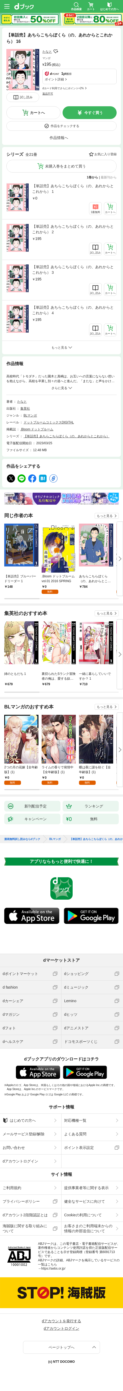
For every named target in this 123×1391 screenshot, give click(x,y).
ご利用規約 (12, 1188)
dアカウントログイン (20, 1161)
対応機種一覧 (75, 1120)
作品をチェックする (65, 126)
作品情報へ (59, 138)
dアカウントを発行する (61, 1321)
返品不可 (47, 93)
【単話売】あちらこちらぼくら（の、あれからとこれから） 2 (73, 229)
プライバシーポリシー (21, 1201)
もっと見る (105, 516)
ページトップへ (61, 1347)
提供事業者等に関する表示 (86, 1188)
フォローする (55, 51)
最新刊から (109, 177)
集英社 (25, 408)
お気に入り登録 (105, 154)
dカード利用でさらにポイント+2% (63, 88)
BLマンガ (30, 415)
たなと (47, 52)
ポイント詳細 (54, 79)
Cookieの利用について (83, 1215)
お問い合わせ (14, 1147)
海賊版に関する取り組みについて (25, 1228)
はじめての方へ (19, 1120)
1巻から (92, 177)
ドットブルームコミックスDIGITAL (49, 422)
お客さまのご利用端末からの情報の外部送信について (88, 1228)
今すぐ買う (93, 113)
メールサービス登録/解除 (24, 1134)
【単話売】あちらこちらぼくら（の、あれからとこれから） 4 (73, 310)
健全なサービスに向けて (84, 1201)
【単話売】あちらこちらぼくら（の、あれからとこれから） (66, 436)
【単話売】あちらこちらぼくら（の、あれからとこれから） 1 (73, 189)
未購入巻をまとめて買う (65, 166)
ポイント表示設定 (79, 1147)
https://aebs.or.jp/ (53, 1268)
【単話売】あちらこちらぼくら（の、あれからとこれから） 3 (73, 270)
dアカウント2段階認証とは (25, 1215)
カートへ (37, 113)
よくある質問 (75, 1134)
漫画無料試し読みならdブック (22, 839)
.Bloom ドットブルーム (37, 429)
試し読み (26, 97)
